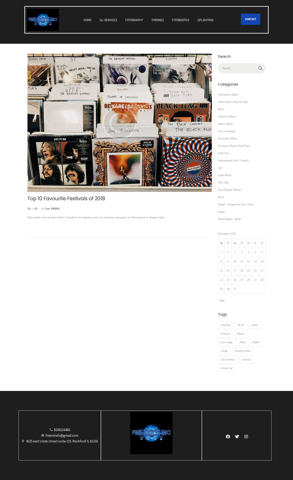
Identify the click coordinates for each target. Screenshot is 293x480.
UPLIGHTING (205, 20)
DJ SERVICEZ (108, 20)
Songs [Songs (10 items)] (224, 350)
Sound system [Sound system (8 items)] (243, 350)
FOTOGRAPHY (134, 20)
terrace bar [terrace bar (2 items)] (227, 368)
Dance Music (225, 123)
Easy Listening (226, 131)
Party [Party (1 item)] (243, 342)
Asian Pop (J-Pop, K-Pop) (233, 101)
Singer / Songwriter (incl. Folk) (236, 204)
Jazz (220, 167)
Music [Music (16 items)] (240, 333)
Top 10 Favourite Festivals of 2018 (66, 198)
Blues (221, 109)
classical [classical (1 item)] (225, 325)
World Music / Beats (229, 219)
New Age (223, 182)
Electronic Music (227, 138)
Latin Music (225, 175)
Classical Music (227, 116)
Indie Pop (223, 153)
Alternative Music (228, 94)
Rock (221, 197)
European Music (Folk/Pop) (234, 145)
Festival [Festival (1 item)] (225, 333)
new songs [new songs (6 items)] (227, 342)
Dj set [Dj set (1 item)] (240, 325)
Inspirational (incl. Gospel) (233, 160)
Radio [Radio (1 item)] (256, 342)
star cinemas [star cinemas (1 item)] (228, 359)
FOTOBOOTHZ (180, 20)
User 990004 (52, 208)
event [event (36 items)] (254, 325)
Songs (221, 211)
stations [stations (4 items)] (246, 359)
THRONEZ (157, 20)
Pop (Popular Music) (230, 189)
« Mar (221, 300)
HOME (88, 20)
